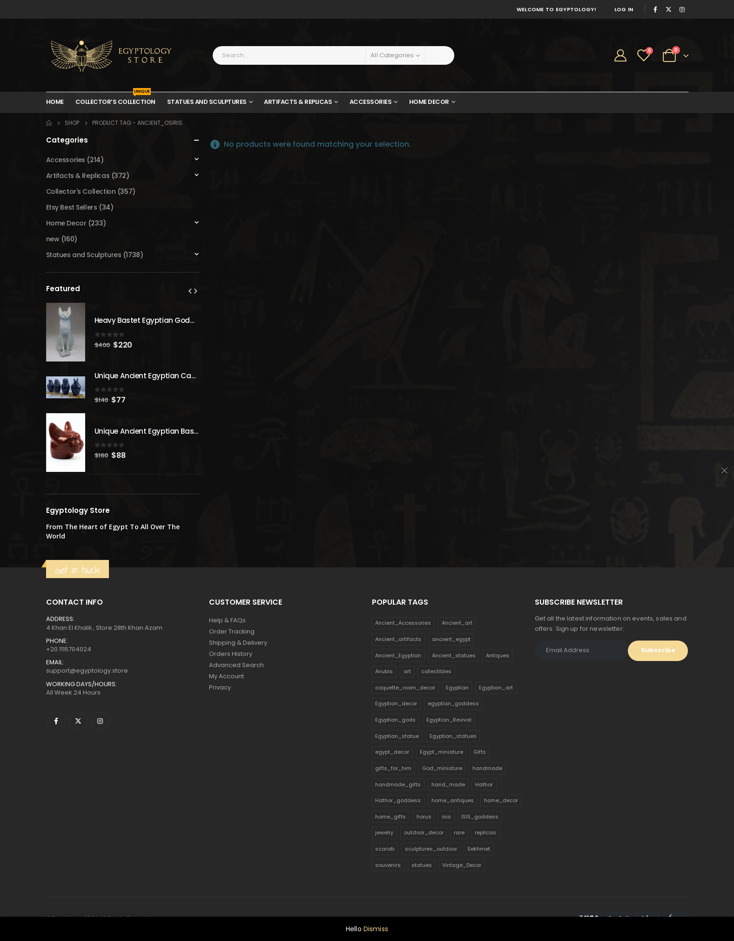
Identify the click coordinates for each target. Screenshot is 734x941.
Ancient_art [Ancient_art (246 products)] (457, 623)
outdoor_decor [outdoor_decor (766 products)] (424, 832)
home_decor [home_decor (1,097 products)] (501, 800)
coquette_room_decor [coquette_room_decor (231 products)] (405, 687)
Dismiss (376, 929)
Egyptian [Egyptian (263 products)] (457, 687)
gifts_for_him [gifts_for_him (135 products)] (393, 768)
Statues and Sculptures (207, 101)
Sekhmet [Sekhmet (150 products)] (478, 848)
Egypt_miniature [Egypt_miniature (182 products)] (441, 752)
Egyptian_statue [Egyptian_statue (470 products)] (397, 736)
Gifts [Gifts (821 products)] (479, 752)
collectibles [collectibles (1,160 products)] (436, 671)
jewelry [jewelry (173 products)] (384, 832)
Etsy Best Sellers (71, 207)
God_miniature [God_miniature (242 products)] (442, 768)
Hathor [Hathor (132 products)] (484, 784)
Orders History (230, 653)
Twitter (78, 721)
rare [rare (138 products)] (459, 832)
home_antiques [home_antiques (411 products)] (452, 800)
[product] (65, 332)
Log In (623, 9)
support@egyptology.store (87, 670)
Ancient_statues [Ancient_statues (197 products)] (454, 655)
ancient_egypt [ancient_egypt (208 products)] (451, 639)
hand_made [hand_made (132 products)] (448, 784)
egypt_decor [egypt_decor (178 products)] (392, 752)
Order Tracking (232, 631)
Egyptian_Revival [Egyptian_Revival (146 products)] (448, 719)
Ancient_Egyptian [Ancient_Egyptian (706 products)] (398, 655)
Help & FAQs (227, 620)
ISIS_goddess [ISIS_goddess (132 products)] (479, 816)
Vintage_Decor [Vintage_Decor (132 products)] (461, 865)
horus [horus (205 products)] (424, 816)
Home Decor (429, 101)
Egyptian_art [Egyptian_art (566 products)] (496, 687)
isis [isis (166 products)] (446, 816)
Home (55, 101)
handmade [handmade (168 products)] (487, 768)
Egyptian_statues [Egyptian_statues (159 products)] (453, 736)
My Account (226, 676)
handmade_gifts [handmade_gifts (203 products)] (398, 784)
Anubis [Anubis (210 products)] (384, 671)
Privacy (220, 687)
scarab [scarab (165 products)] (384, 848)
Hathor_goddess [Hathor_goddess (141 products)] (398, 800)
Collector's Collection (81, 191)
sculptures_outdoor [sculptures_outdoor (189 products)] (431, 848)
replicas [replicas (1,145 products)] (485, 832)
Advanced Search (236, 665)
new (53, 239)
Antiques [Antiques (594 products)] (497, 655)
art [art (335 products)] (407, 671)
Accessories (371, 101)
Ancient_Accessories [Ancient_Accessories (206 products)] (403, 623)
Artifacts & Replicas (298, 101)
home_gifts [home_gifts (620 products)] (390, 816)
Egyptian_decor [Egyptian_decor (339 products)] (396, 703)
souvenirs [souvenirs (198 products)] (388, 865)
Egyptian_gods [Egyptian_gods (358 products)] (395, 719)
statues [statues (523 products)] (421, 865)
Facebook (56, 721)
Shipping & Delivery (238, 642)
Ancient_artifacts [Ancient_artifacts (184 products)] (398, 639)
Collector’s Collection (115, 99)
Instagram (100, 721)
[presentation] (190, 291)
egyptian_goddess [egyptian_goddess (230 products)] (453, 703)
